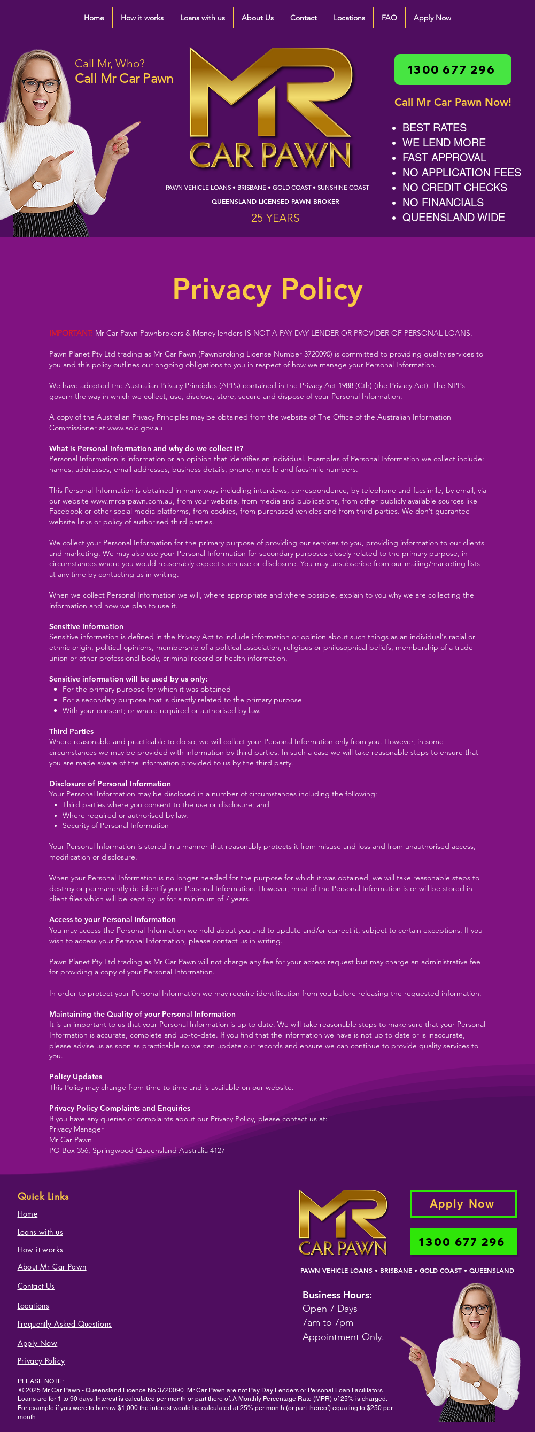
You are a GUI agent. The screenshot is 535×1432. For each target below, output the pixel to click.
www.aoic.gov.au (134, 427)
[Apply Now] (463, 1204)
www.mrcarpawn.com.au (132, 501)
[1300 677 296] (452, 69)
